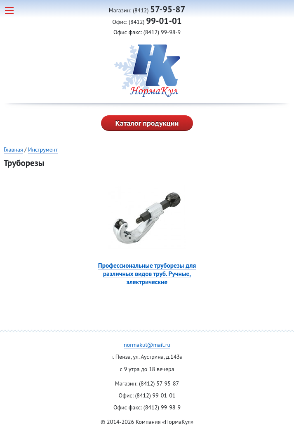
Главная (13, 149)
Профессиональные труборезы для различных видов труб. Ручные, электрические (147, 273)
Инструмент (43, 149)
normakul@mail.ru (147, 344)
